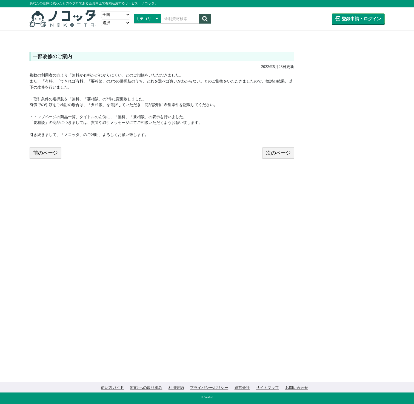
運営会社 (242, 388)
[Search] (180, 19)
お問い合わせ (296, 388)
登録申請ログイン (361, 18)
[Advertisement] (343, 86)
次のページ (278, 153)
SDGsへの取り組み (146, 388)
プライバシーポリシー (209, 388)
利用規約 (176, 388)
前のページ (45, 153)
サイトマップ (267, 388)
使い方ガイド (112, 388)
